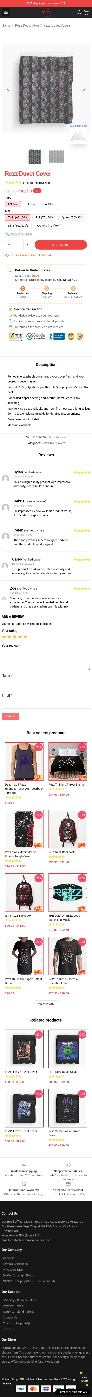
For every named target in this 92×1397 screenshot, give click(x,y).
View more (46, 1003)
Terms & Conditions (15, 1264)
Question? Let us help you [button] (73, 1392)
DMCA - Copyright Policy (18, 1275)
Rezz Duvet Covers (57, 25)
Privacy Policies (13, 1269)
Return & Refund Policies (18, 1311)
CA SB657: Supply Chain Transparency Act (30, 1281)
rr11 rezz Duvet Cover (63, 1071)
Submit (10, 716)
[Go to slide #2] (57, 156)
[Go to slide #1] (35, 156)
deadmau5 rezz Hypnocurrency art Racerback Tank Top (24, 788)
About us (8, 1258)
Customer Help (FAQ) (16, 1323)
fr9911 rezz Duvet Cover (21, 1071)
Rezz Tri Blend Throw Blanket (66, 784)
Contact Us (10, 1317)
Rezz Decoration (27, 25)
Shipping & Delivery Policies (20, 1300)
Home (6, 25)
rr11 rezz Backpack (61, 852)
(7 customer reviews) (36, 182)
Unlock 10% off (84, 1379)
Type (8, 197)
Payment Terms (13, 1306)
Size (8, 210)
